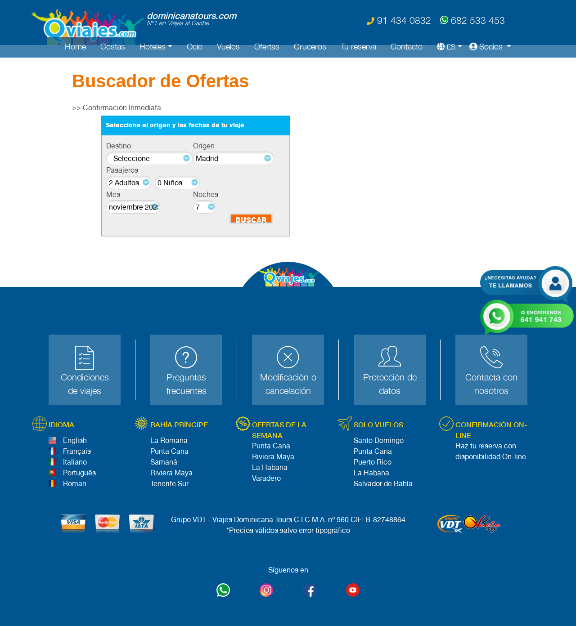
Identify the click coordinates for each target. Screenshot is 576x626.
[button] (446, 46)
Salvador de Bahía (383, 483)
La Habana (270, 467)
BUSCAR (251, 219)
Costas (112, 46)
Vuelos (228, 46)
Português (79, 473)
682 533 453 (472, 19)
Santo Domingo (379, 440)
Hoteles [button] (153, 46)
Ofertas (266, 46)
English (75, 440)
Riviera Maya (171, 473)
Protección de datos (390, 384)
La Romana (169, 440)
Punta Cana (169, 451)
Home (75, 46)
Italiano (75, 462)
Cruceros (310, 46)
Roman (74, 483)
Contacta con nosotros (491, 384)
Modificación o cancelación (288, 384)
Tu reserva (358, 46)
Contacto (407, 46)
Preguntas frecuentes (186, 384)
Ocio (194, 46)
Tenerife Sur (169, 483)
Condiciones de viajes (85, 384)
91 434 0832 (399, 20)
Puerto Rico (373, 462)
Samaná (163, 462)
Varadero (266, 478)
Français (77, 451)
